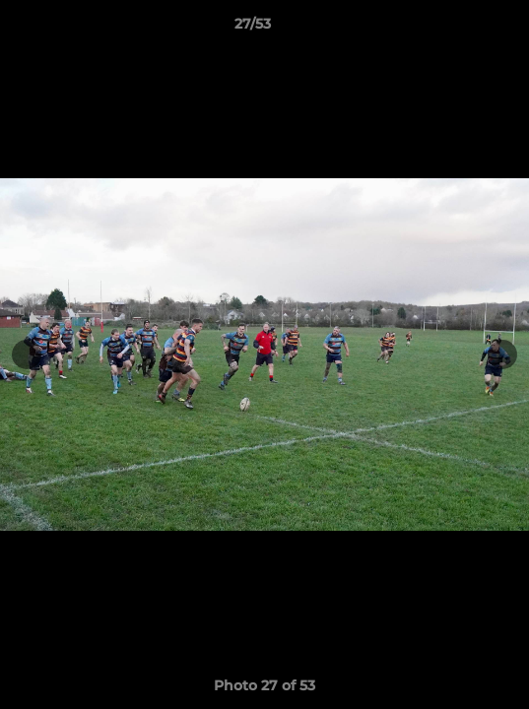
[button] (458, 28)
